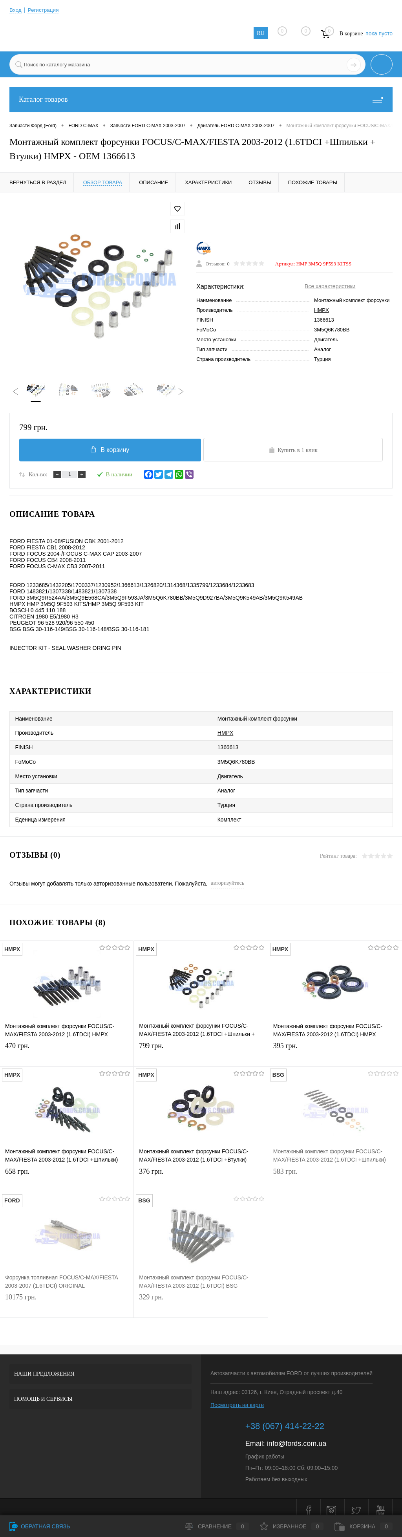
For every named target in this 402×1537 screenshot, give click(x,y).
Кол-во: (38, 476)
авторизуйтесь (227, 876)
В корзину (109, 450)
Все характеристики (330, 287)
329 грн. (200, 1297)
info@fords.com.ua (296, 1436)
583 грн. (335, 1172)
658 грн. (66, 1172)
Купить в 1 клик (293, 451)
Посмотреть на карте (237, 1398)
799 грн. (200, 1046)
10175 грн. (66, 1297)
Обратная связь (39, 1526)
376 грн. (200, 1172)
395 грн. (335, 1046)
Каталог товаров (201, 99)
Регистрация (44, 10)
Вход (15, 10)
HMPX (321, 311)
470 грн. (66, 1046)
